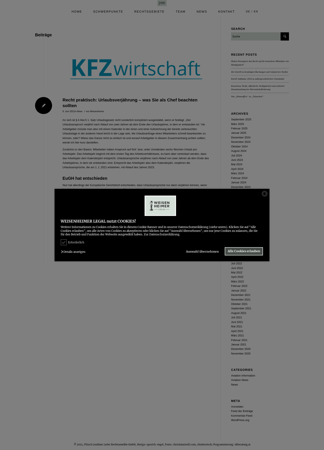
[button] (74, 252)
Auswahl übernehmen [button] (202, 252)
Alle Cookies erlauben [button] (244, 251)
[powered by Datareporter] (264, 196)
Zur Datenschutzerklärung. (162, 234)
